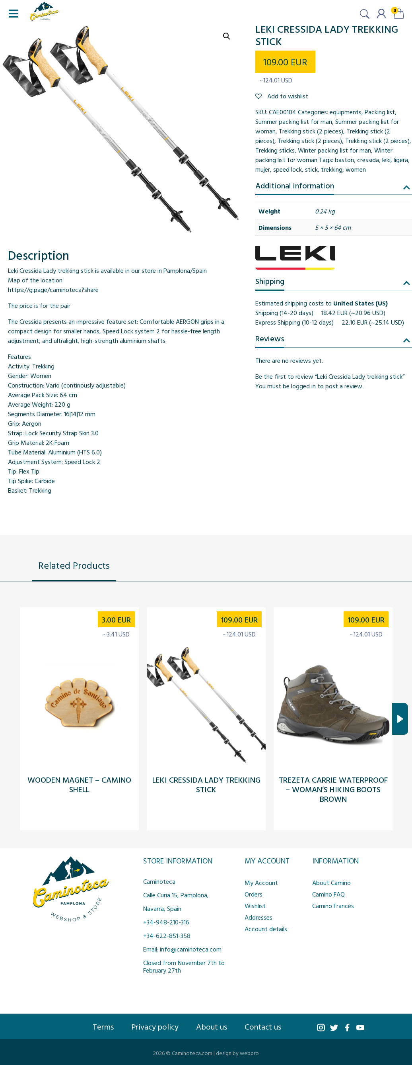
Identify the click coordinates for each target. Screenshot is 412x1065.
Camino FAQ (328, 894)
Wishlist (255, 905)
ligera (401, 159)
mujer (262, 169)
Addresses (258, 917)
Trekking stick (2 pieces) (311, 131)
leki (386, 159)
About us (211, 1026)
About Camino (331, 882)
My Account (261, 882)
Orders (253, 894)
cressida (368, 159)
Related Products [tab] (74, 565)
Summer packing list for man (293, 121)
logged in (303, 386)
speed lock (287, 169)
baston (344, 159)
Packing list (380, 112)
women (356, 169)
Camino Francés (333, 905)
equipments (345, 112)
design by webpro (237, 1053)
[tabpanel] (206, 718)
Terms (103, 1026)
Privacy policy (155, 1026)
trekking (331, 169)
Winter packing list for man (334, 150)
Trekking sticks (275, 150)
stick (311, 169)
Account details (266, 929)
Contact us (263, 1026)
